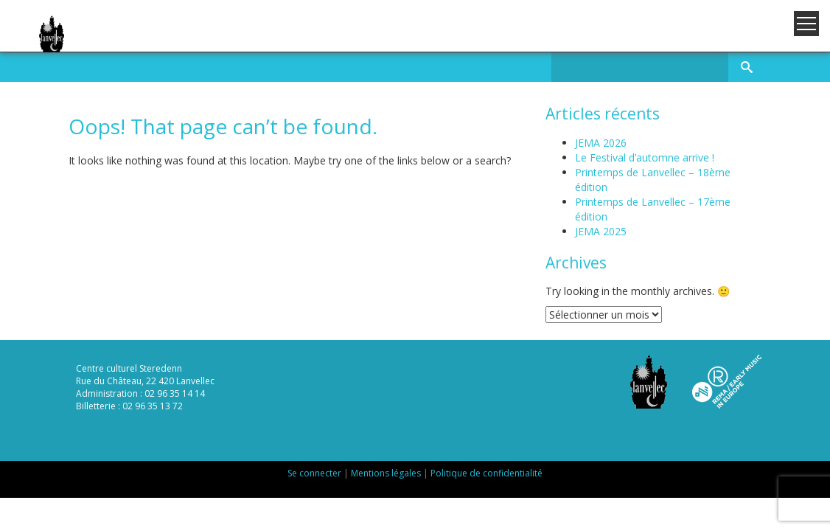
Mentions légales (386, 473)
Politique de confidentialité (486, 473)
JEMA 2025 (601, 231)
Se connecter (314, 473)
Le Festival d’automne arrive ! (644, 157)
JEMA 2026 (601, 143)
